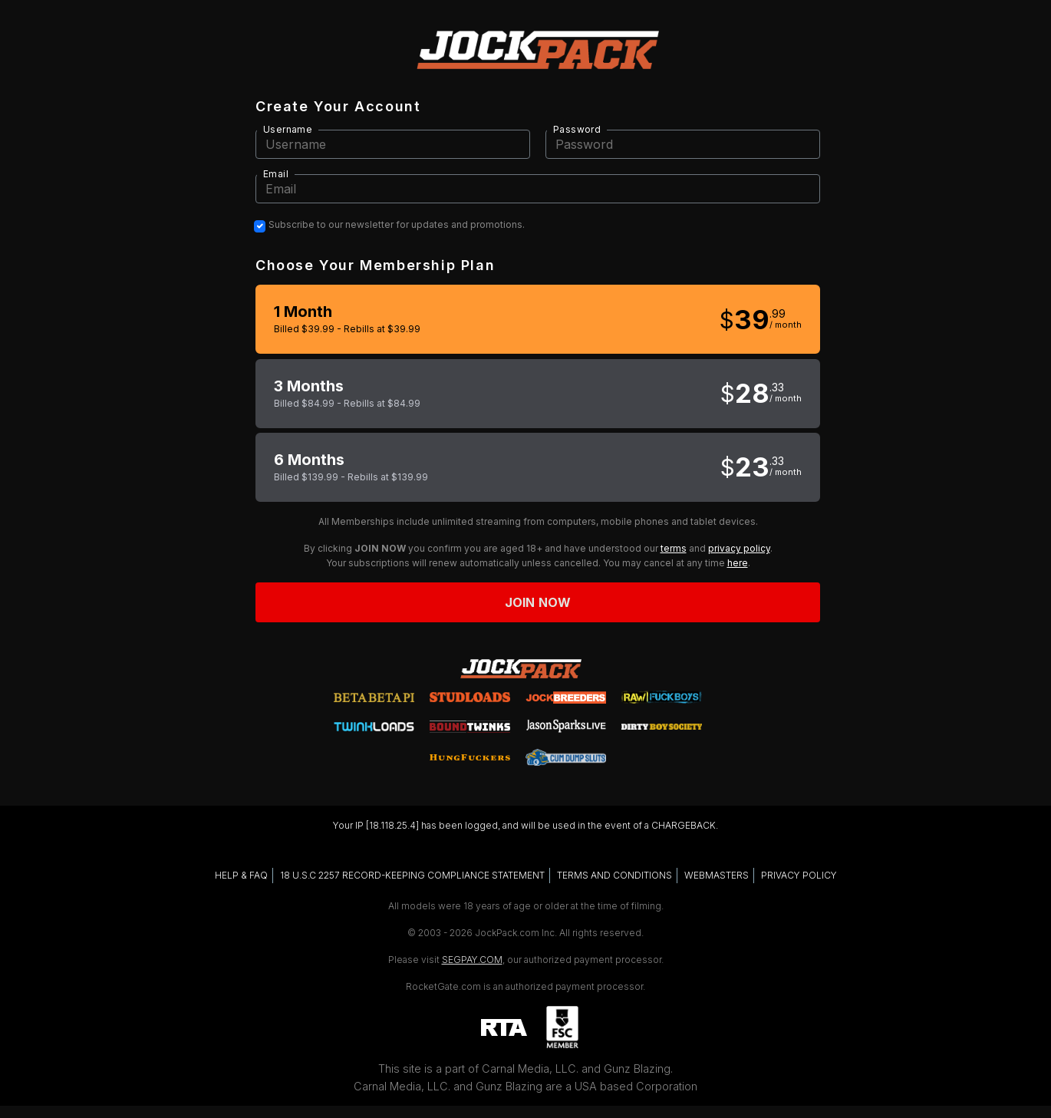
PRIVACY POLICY (799, 875)
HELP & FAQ (241, 875)
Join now (538, 602)
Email (275, 174)
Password (577, 129)
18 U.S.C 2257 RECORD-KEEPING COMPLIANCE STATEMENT (412, 875)
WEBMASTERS (716, 875)
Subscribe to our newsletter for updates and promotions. (397, 224)
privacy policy (739, 548)
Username (287, 129)
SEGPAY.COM (472, 959)
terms (674, 548)
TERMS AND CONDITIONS (614, 875)
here (737, 563)
